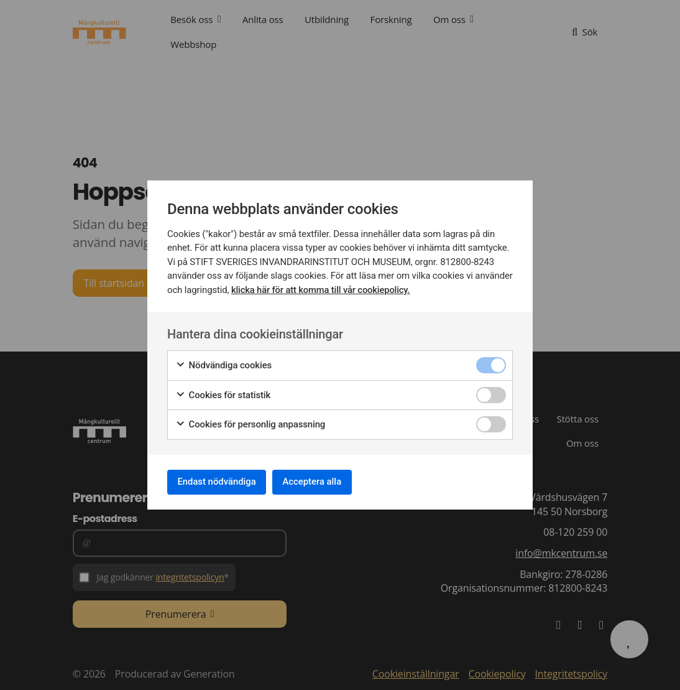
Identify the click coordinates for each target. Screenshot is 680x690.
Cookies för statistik (222, 393)
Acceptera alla (329, 482)
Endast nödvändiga (222, 482)
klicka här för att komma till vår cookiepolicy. (322, 287)
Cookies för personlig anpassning (250, 422)
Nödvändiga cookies (223, 363)
